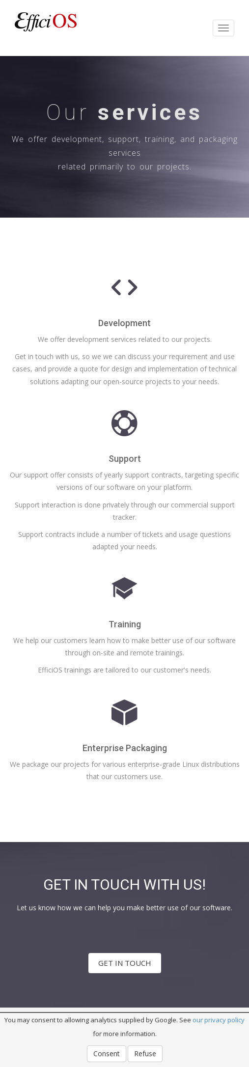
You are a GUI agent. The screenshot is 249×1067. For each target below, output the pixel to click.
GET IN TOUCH (124, 963)
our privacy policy (219, 1019)
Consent (106, 1053)
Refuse (145, 1053)
